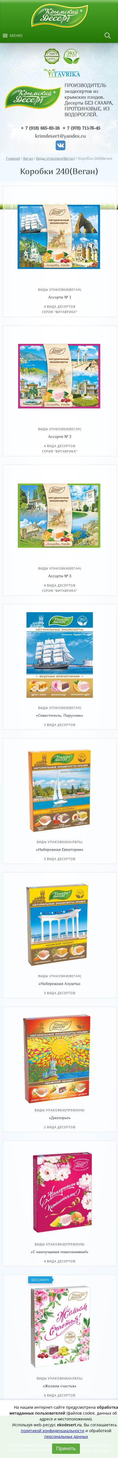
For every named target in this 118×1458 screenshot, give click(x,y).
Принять (66, 1448)
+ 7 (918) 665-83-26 (40, 128)
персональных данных (66, 1436)
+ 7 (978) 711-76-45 (81, 128)
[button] (16, 35)
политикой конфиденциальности (52, 1430)
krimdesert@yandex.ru (60, 136)
